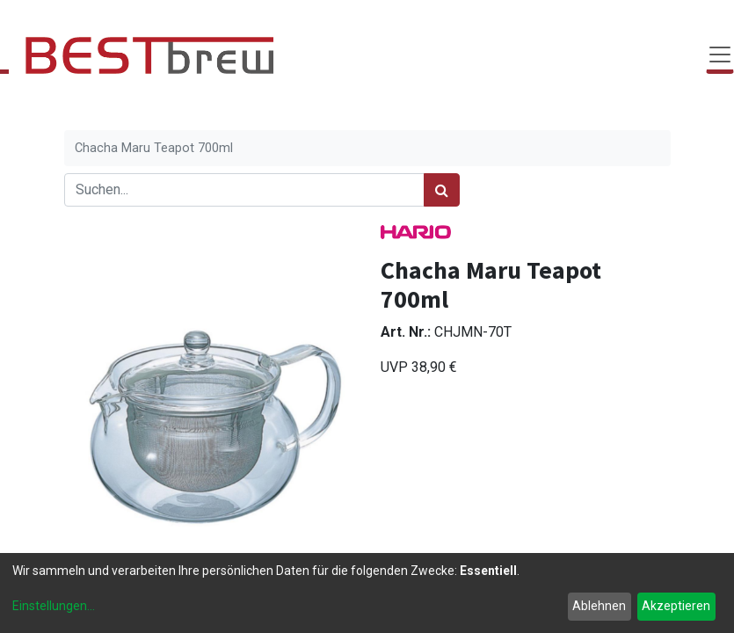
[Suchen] (442, 190)
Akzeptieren (676, 606)
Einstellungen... (53, 606)
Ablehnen (599, 606)
